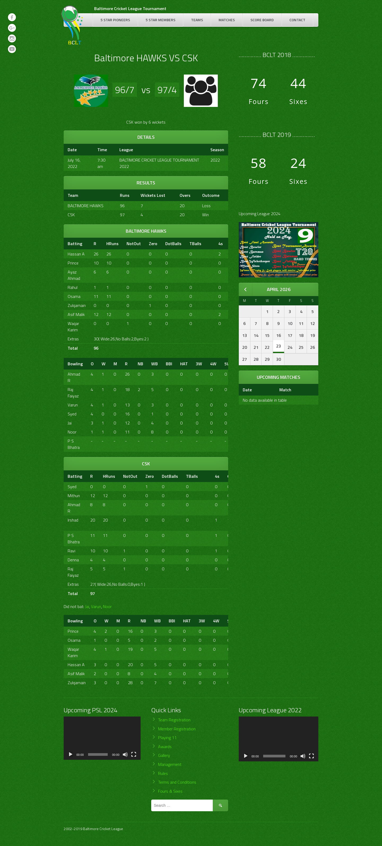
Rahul (72, 287)
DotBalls (173, 243)
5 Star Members (160, 20)
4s (220, 243)
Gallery (164, 755)
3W (199, 364)
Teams (197, 20)
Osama (74, 296)
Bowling (75, 364)
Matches (227, 20)
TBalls (195, 243)
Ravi (71, 551)
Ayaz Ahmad (74, 275)
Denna (73, 560)
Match (285, 390)
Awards (165, 746)
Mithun (74, 495)
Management (169, 764)
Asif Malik (76, 314)
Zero (153, 243)
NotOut (134, 243)
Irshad (73, 520)
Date (247, 390)
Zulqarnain (77, 305)
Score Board (262, 20)
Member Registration (177, 729)
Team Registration (174, 720)
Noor (72, 432)
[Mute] (125, 754)
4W (213, 364)
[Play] (70, 754)
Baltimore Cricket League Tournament (130, 8)
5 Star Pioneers (115, 20)
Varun (73, 405)
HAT (184, 364)
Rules (163, 773)
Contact (297, 20)
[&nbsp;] (209, 243)
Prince (73, 263)
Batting (75, 243)
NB (140, 364)
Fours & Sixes (170, 791)
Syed (72, 414)
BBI (169, 364)
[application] (102, 738)
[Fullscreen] (133, 754)
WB (154, 364)
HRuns (112, 243)
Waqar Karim (73, 326)
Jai (70, 423)
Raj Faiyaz (73, 392)
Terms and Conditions (177, 782)
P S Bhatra (74, 444)
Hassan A (76, 254)
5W (227, 364)
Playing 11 (167, 737)
